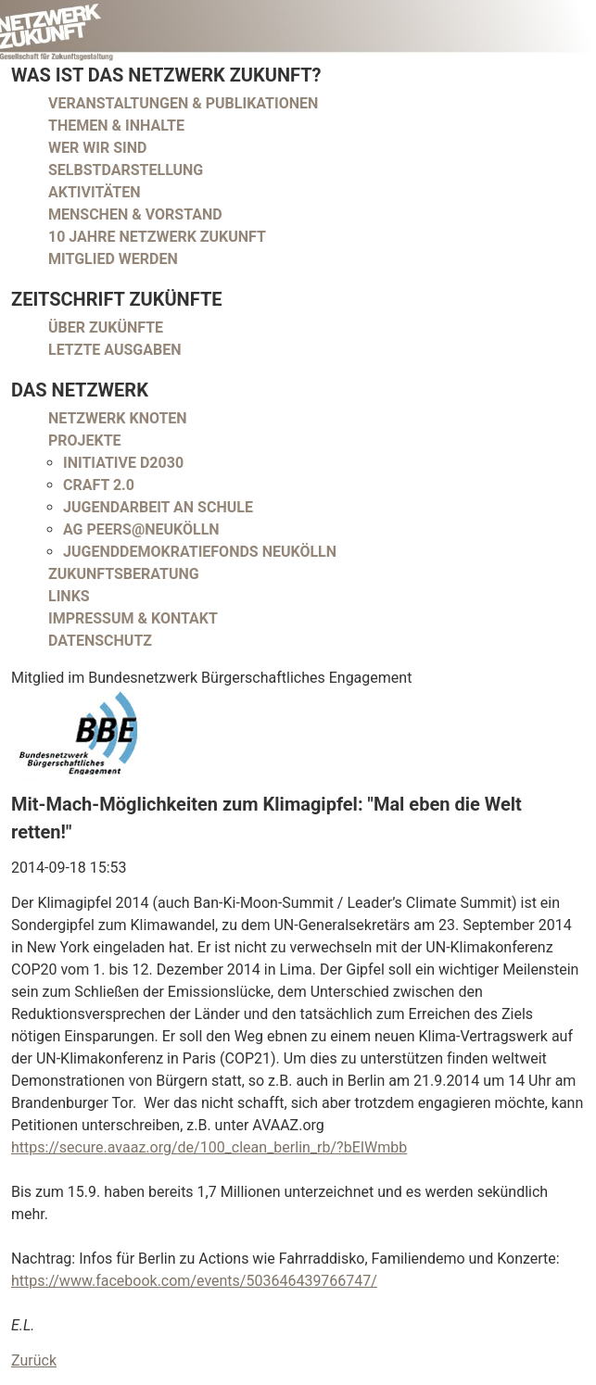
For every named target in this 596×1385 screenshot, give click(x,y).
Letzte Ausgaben (115, 350)
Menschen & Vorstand (135, 214)
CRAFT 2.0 (98, 485)
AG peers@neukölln (141, 529)
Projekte (84, 440)
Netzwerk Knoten (117, 418)
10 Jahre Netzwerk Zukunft (157, 237)
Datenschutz (100, 640)
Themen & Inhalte (116, 125)
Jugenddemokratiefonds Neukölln (199, 551)
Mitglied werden (113, 259)
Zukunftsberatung (123, 574)
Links (69, 596)
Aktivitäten (94, 192)
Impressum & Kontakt (133, 618)
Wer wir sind (97, 148)
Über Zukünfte (105, 327)
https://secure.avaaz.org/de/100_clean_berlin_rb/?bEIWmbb (209, 1147)
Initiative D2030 (123, 463)
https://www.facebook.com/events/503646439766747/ (194, 1281)
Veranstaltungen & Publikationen (183, 103)
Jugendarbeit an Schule (158, 507)
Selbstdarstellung (125, 170)
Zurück (34, 1360)
